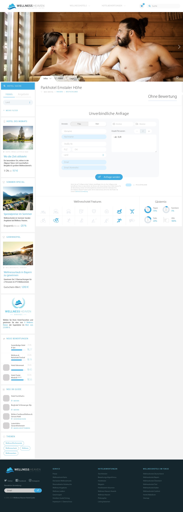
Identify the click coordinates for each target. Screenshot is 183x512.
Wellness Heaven (104, 495)
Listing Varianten (104, 502)
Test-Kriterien (102, 474)
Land (66, 155)
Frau (79, 124)
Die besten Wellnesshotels (62, 481)
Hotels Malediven (149, 495)
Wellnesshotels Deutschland (153, 474)
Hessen (60, 92)
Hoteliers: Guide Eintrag (61, 498)
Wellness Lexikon (59, 491)
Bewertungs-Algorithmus (107, 477)
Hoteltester (102, 481)
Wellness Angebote (60, 488)
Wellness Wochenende (14, 443)
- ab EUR (133, 143)
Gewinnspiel (57, 495)
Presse (55, 474)
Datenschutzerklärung (81, 191)
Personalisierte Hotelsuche (62, 484)
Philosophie (102, 498)
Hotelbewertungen (114, 6)
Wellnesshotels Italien (151, 488)
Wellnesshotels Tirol (150, 484)
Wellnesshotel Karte (60, 477)
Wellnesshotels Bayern (151, 477)
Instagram (34, 481)
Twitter (8, 481)
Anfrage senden (109, 176)
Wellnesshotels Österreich (152, 481)
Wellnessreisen (11, 453)
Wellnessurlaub (11, 448)
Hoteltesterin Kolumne (106, 488)
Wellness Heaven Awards (107, 491)
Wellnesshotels (80, 6)
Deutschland (72, 92)
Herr (97, 124)
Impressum (57, 502)
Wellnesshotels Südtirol (151, 491)
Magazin (101, 484)
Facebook (21, 481)
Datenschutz (67, 502)
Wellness (25, 448)
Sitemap (146, 498)
